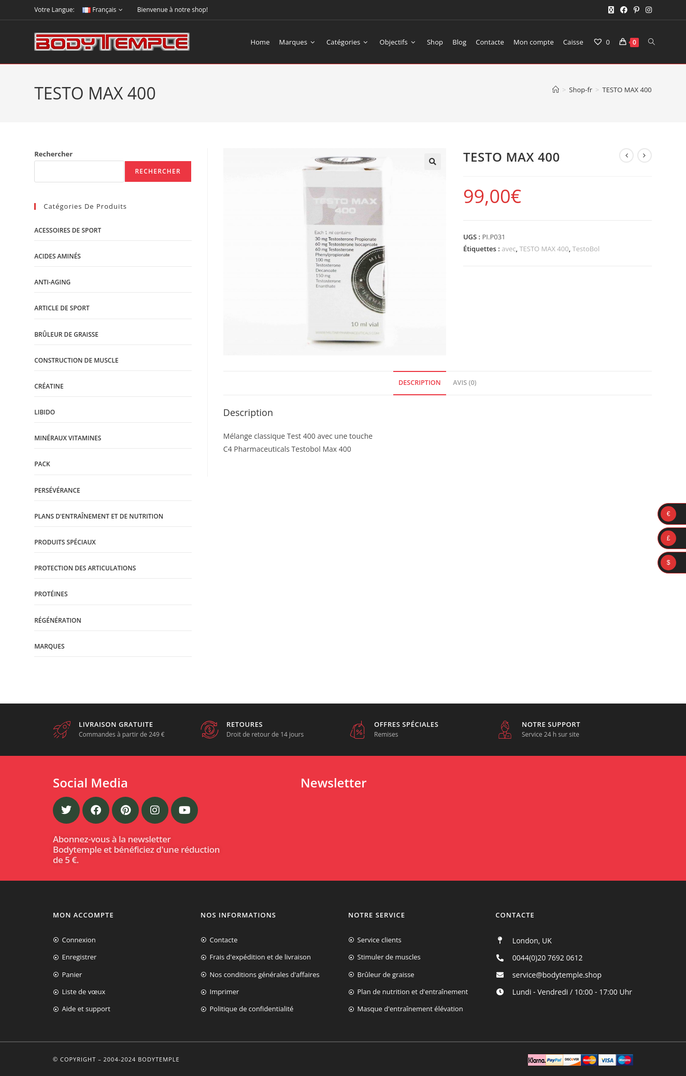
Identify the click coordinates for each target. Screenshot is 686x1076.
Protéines (50, 594)
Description (419, 382)
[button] (432, 161)
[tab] (419, 383)
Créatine (48, 386)
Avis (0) (464, 382)
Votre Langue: (54, 9)
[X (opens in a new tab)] (611, 10)
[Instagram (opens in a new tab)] (647, 10)
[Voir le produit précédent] (626, 155)
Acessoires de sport (67, 230)
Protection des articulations (85, 568)
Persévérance (57, 490)
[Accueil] (555, 89)
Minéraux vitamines (67, 438)
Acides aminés (57, 256)
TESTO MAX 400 (627, 89)
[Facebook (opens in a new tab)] (624, 10)
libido (44, 412)
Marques (49, 646)
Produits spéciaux (65, 542)
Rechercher (53, 154)
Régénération (57, 620)
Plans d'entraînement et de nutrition (98, 516)
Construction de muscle (76, 360)
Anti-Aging (52, 282)
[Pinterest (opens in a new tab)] (636, 10)
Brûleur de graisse (66, 334)
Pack (42, 464)
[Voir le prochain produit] (644, 155)
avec (509, 248)
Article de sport (61, 308)
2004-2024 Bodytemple (142, 1059)
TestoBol (586, 248)
